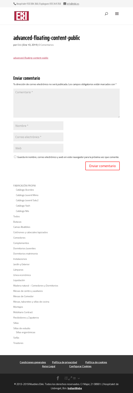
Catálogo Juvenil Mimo (27, 195)
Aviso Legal (48, 366)
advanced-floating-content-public (30, 58)
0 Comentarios (46, 45)
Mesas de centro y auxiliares (28, 291)
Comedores (19, 237)
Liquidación (19, 280)
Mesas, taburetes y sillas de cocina (31, 301)
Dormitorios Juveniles (24, 248)
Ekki (19, 45)
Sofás (16, 337)
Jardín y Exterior (21, 264)
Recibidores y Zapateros (26, 317)
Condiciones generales (33, 362)
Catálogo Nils (22, 211)
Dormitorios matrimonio (25, 253)
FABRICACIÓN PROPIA (24, 185)
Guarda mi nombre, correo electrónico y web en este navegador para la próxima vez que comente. (68, 157)
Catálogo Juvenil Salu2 (27, 200)
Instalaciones (20, 259)
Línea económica (22, 275)
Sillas (16, 323)
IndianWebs (75, 388)
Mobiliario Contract (23, 312)
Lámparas (18, 269)
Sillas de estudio (21, 328)
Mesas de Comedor (23, 296)
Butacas (17, 221)
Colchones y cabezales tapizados (30, 232)
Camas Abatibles (21, 227)
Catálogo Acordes (25, 189)
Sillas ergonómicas (25, 332)
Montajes (18, 307)
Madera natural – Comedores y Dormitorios (35, 285)
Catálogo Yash (23, 205)
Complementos (21, 243)
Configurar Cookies (80, 366)
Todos (16, 216)
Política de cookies (96, 362)
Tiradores (18, 343)
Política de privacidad (64, 362)
